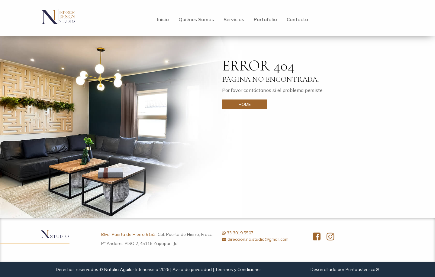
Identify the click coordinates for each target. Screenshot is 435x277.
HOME (245, 104)
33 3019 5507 (240, 233)
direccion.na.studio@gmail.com (257, 239)
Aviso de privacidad (192, 269)
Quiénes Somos (196, 19)
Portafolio (265, 19)
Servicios (234, 19)
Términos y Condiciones (238, 269)
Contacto (297, 19)
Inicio (163, 19)
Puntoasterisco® (362, 269)
